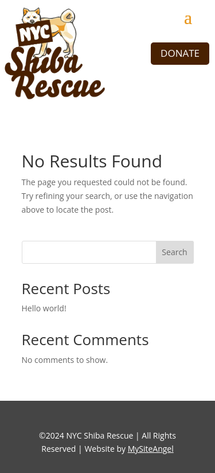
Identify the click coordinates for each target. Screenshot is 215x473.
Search (174, 252)
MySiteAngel (151, 448)
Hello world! (44, 308)
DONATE (180, 53)
